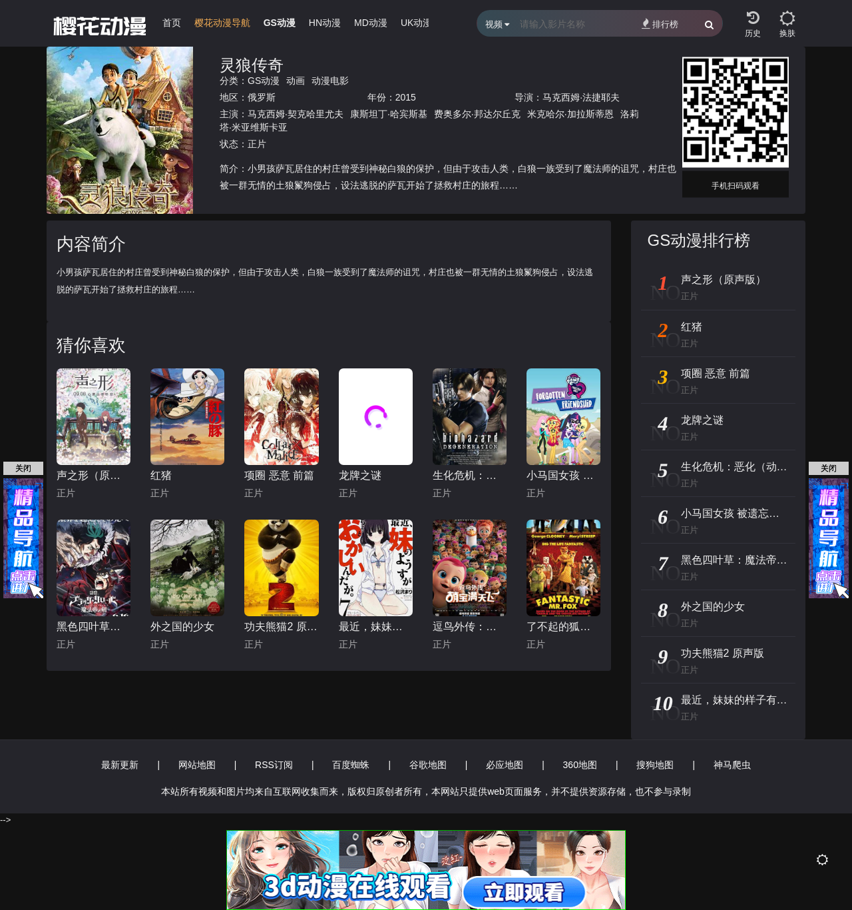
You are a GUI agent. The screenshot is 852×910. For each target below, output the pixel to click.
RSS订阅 (274, 764)
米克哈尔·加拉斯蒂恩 (570, 114)
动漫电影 (330, 80)
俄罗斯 (262, 97)
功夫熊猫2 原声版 (281, 626)
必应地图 (504, 764)
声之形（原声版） (93, 475)
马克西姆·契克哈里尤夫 (295, 114)
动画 (295, 80)
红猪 (161, 475)
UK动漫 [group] (416, 22)
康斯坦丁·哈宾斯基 (388, 114)
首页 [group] (171, 22)
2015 (405, 97)
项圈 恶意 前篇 (279, 475)
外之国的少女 (182, 626)
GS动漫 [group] (280, 22)
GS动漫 (264, 80)
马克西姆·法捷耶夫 (581, 97)
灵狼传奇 (252, 65)
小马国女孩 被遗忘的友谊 (563, 475)
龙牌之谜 (360, 475)
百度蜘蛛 (350, 764)
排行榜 (660, 23)
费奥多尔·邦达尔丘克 (477, 114)
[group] (222, 26)
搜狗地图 (655, 764)
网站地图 (197, 764)
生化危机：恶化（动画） (470, 475)
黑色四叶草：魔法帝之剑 (93, 626)
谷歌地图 (428, 764)
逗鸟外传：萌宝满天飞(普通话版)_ (470, 626)
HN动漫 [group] (325, 22)
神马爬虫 (732, 764)
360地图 (580, 764)
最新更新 (119, 764)
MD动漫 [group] (370, 22)
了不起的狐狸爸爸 (563, 626)
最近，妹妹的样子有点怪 (376, 626)
